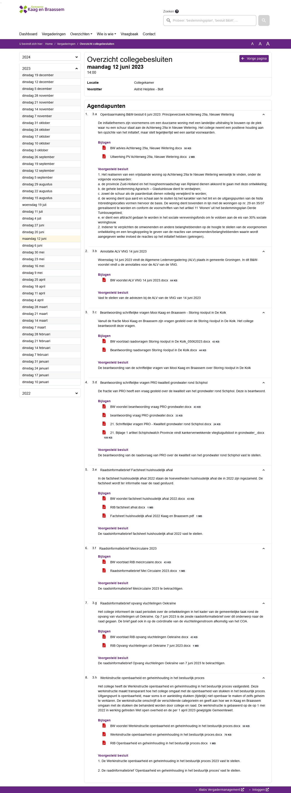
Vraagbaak (129, 34)
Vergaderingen (54, 34)
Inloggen (260, 789)
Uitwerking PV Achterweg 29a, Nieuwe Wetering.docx (149, 157)
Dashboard (28, 34)
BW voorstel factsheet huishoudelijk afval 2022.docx (149, 499)
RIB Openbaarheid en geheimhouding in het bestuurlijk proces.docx (160, 743)
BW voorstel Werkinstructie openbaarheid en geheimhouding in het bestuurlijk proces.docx (177, 726)
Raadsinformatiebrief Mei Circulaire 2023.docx (145, 571)
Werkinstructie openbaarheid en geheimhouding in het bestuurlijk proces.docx (168, 735)
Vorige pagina (254, 58)
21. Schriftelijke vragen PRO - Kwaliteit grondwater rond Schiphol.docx (162, 424)
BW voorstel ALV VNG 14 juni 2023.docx (141, 280)
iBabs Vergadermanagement (221, 789)
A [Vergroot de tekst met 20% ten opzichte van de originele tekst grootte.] (260, 43)
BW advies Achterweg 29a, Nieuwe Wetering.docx (148, 148)
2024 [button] (26, 57)
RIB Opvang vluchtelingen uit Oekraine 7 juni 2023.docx (151, 646)
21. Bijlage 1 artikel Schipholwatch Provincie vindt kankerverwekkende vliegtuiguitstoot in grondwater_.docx (183, 435)
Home (49, 43)
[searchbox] (209, 20)
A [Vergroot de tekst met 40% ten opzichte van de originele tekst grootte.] (268, 44)
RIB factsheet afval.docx (129, 507)
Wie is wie (105, 34)
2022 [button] (26, 393)
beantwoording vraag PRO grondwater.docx (143, 415)
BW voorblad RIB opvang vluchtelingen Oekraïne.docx (151, 637)
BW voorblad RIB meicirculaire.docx (138, 562)
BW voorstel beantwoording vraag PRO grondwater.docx (152, 407)
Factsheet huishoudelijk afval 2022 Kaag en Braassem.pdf (153, 516)
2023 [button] (26, 69)
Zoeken (168, 11)
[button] (264, 20)
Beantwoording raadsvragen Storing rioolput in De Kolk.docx (155, 350)
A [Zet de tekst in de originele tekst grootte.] (252, 44)
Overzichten (80, 34)
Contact (149, 34)
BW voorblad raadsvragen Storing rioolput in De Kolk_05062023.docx (162, 341)
